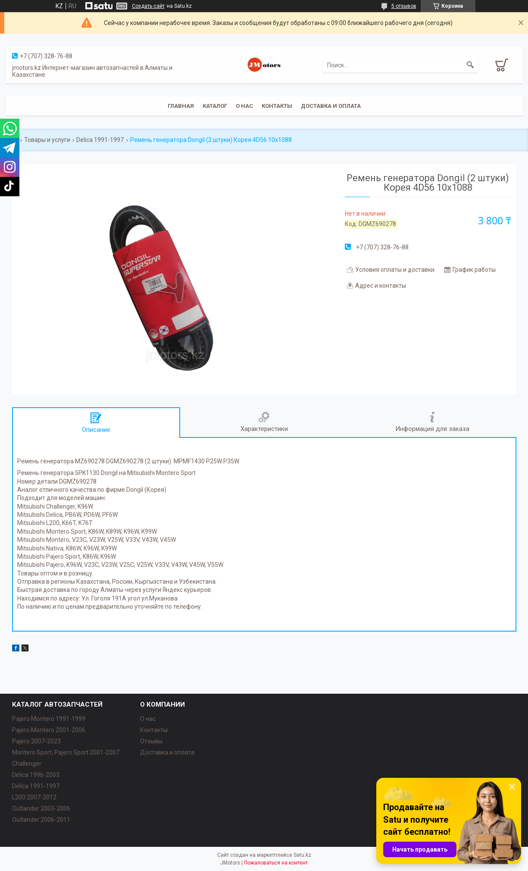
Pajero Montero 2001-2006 (48, 729)
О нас (244, 106)
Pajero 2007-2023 (36, 741)
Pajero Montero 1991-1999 (48, 718)
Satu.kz (302, 855)
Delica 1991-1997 (100, 139)
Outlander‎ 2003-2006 (41, 808)
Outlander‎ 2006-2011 (41, 819)
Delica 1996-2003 (35, 774)
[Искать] (470, 65)
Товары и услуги (47, 139)
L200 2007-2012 (34, 797)
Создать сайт (148, 6)
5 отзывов (403, 6)
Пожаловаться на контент (276, 863)
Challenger (26, 763)
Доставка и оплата (331, 106)
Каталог (215, 106)
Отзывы (151, 741)
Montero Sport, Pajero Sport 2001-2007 (65, 752)
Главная (181, 106)
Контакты (277, 106)
